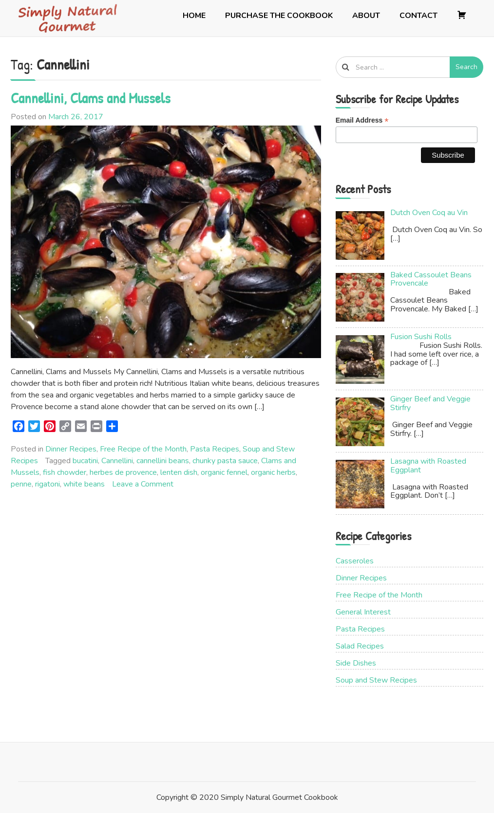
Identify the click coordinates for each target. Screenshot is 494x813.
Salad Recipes (360, 646)
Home (194, 15)
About (366, 15)
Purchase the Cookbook (279, 15)
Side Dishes (356, 663)
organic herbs (273, 472)
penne (21, 484)
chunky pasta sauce (225, 460)
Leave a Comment (142, 484)
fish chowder (64, 472)
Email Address (362, 120)
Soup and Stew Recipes (376, 680)
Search (466, 67)
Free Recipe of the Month (143, 449)
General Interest (363, 612)
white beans (84, 484)
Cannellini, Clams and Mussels (91, 98)
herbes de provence (123, 472)
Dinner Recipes (70, 449)
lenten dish (178, 472)
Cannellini (117, 460)
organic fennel (224, 472)
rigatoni (47, 484)
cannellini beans (162, 460)
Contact (418, 15)
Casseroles (355, 561)
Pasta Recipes (214, 449)
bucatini (85, 460)
